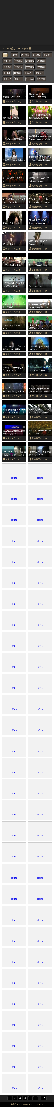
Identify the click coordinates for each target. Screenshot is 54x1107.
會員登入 (7, 79)
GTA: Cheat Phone (37, 370)
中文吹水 (30, 67)
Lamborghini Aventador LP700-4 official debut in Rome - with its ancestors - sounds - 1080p (40, 411)
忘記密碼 (30, 79)
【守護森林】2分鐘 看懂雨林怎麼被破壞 (13, 284)
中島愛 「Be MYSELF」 (14, 160)
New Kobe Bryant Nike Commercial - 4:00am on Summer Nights (39, 200)
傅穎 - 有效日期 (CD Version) (38, 242)
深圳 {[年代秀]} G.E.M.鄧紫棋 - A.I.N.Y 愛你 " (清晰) (14, 411)
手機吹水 (7, 67)
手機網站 (18, 61)
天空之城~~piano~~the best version (39, 347)
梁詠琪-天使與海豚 (11, 223)
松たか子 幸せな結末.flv (13, 391)
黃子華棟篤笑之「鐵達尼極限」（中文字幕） (14, 347)
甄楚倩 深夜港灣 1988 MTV (12, 326)
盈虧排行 (47, 55)
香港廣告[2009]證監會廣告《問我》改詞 (40, 453)
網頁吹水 (30, 61)
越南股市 (25, 55)
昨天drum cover (36, 286)
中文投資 (41, 67)
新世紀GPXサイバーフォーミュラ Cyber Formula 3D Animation (40, 158)
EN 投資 (17, 73)
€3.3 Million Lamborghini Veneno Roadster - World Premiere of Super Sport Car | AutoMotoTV (40, 137)
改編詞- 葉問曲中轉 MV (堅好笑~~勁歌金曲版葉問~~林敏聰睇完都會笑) (40, 390)
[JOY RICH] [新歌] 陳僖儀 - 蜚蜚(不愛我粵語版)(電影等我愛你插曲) (14, 453)
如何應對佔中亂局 (11, 118)
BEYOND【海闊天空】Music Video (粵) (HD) (39, 305)
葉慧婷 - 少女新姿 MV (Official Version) (39, 179)
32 (43, 1097)
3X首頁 (15, 55)
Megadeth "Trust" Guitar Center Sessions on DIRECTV (39, 221)
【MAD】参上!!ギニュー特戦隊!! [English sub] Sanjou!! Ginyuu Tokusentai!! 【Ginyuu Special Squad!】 (40, 327)
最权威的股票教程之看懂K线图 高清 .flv (14, 432)
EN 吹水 (7, 73)
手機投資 (18, 67)
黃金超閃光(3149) (13, 101)
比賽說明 (28, 73)
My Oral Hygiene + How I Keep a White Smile (14, 200)
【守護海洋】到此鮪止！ (14, 265)
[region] (27, 23)
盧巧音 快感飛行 (10, 244)
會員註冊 (18, 79)
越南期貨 (36, 55)
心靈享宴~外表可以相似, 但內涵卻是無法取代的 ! (40, 116)
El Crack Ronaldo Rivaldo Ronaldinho (40, 432)
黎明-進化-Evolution (11, 97)
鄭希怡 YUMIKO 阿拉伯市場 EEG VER (13, 369)
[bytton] (5, 55)
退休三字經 (8, 307)
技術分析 (7, 61)
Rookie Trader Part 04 (38, 265)
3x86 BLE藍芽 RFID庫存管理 (16, 48)
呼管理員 (41, 79)
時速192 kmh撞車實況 (12, 139)
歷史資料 (39, 73)
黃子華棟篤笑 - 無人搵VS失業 (14, 179)
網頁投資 (41, 61)
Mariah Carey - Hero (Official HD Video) (37, 95)
